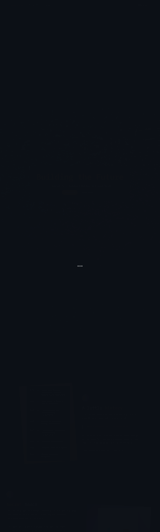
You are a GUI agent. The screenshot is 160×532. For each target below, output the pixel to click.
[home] (16, 5)
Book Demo (87, 192)
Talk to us (142, 5)
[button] (32, 5)
